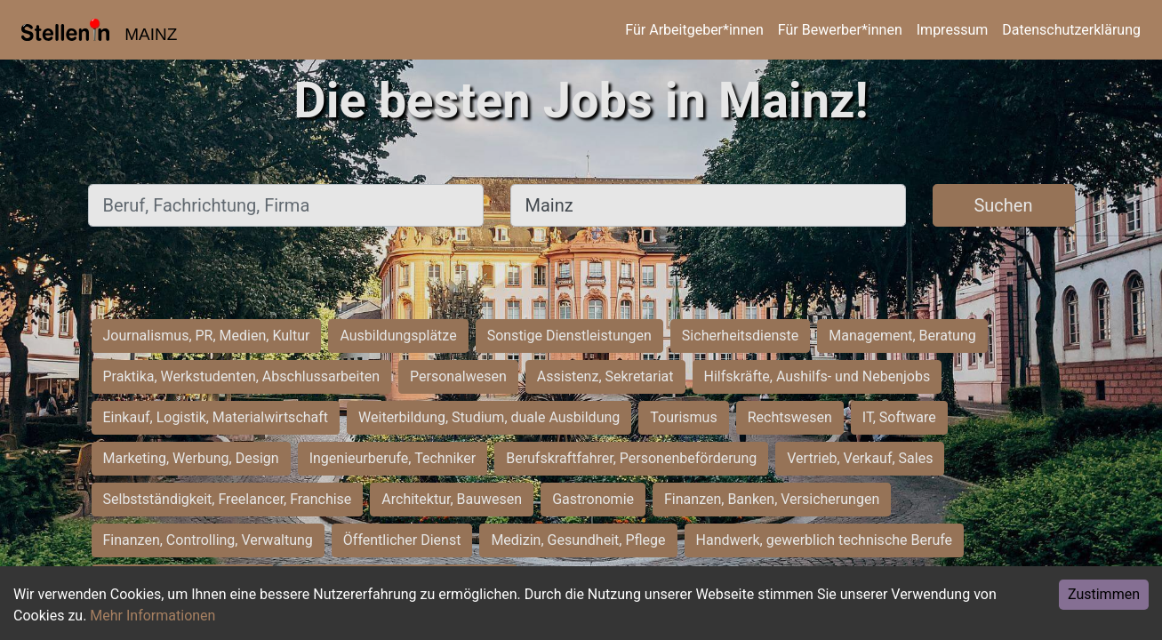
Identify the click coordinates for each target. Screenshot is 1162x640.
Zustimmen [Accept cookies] (1104, 594)
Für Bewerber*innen (840, 29)
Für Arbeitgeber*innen (694, 29)
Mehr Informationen (152, 615)
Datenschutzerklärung (1071, 29)
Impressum (953, 29)
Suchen (1003, 205)
